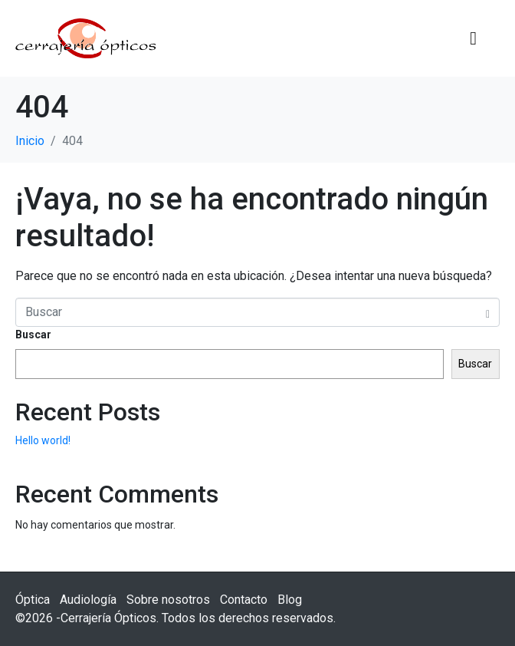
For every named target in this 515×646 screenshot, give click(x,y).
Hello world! (43, 440)
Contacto (243, 599)
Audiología (88, 599)
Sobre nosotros (168, 599)
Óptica (32, 599)
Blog (289, 599)
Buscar (33, 334)
